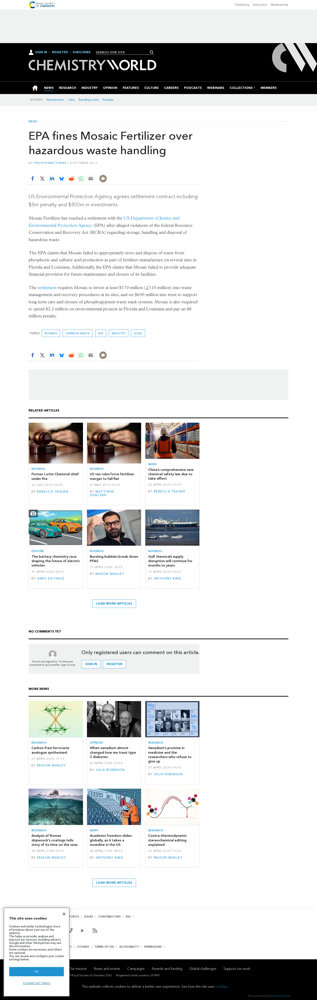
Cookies (83, 946)
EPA (100, 333)
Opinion (96, 742)
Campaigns (136, 969)
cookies (221, 986)
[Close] (64, 914)
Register (60, 52)
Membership (279, 5)
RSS (128, 916)
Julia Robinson (110, 770)
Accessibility (129, 946)
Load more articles (114, 603)
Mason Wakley (110, 574)
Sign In (41, 52)
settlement (47, 287)
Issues (88, 916)
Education (260, 5)
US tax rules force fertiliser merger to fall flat (112, 476)
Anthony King (167, 578)
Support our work (236, 969)
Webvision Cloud (279, 995)
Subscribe (81, 52)
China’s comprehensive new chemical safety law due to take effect (171, 474)
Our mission (78, 969)
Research (38, 742)
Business (51, 333)
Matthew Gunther (102, 493)
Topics (74, 916)
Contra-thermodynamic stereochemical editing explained (167, 840)
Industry (118, 333)
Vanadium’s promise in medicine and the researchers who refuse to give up (170, 754)
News (33, 121)
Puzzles (108, 100)
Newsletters (55, 100)
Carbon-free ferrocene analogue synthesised (50, 750)
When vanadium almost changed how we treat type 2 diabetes (113, 752)
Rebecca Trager (52, 492)
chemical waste (78, 333)
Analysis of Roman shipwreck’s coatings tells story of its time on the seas (54, 840)
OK (36, 971)
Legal (138, 333)
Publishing (242, 5)
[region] (37, 951)
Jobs (71, 100)
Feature (37, 551)
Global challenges (202, 969)
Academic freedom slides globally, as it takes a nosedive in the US (111, 840)
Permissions (153, 946)
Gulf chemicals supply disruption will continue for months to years (170, 561)
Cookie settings (36, 983)
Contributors (109, 916)
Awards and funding (167, 969)
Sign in (91, 664)
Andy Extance (51, 578)
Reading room (89, 100)
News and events (107, 969)
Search (151, 52)
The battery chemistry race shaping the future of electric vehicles (55, 561)
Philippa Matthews (50, 163)
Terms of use (104, 946)
